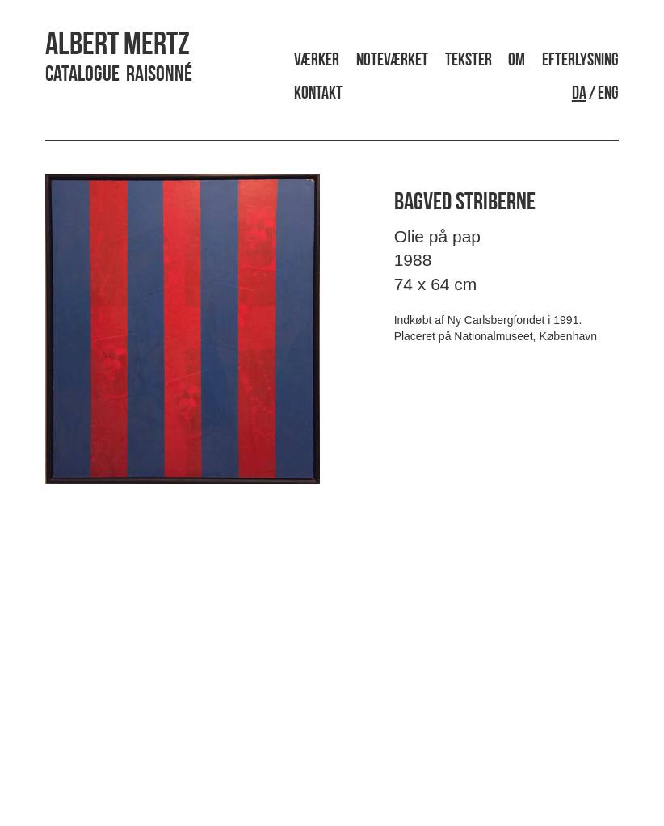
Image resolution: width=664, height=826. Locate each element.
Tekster (468, 61)
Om (516, 61)
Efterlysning (580, 61)
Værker (316, 61)
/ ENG (595, 94)
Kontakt (318, 94)
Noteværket (392, 61)
